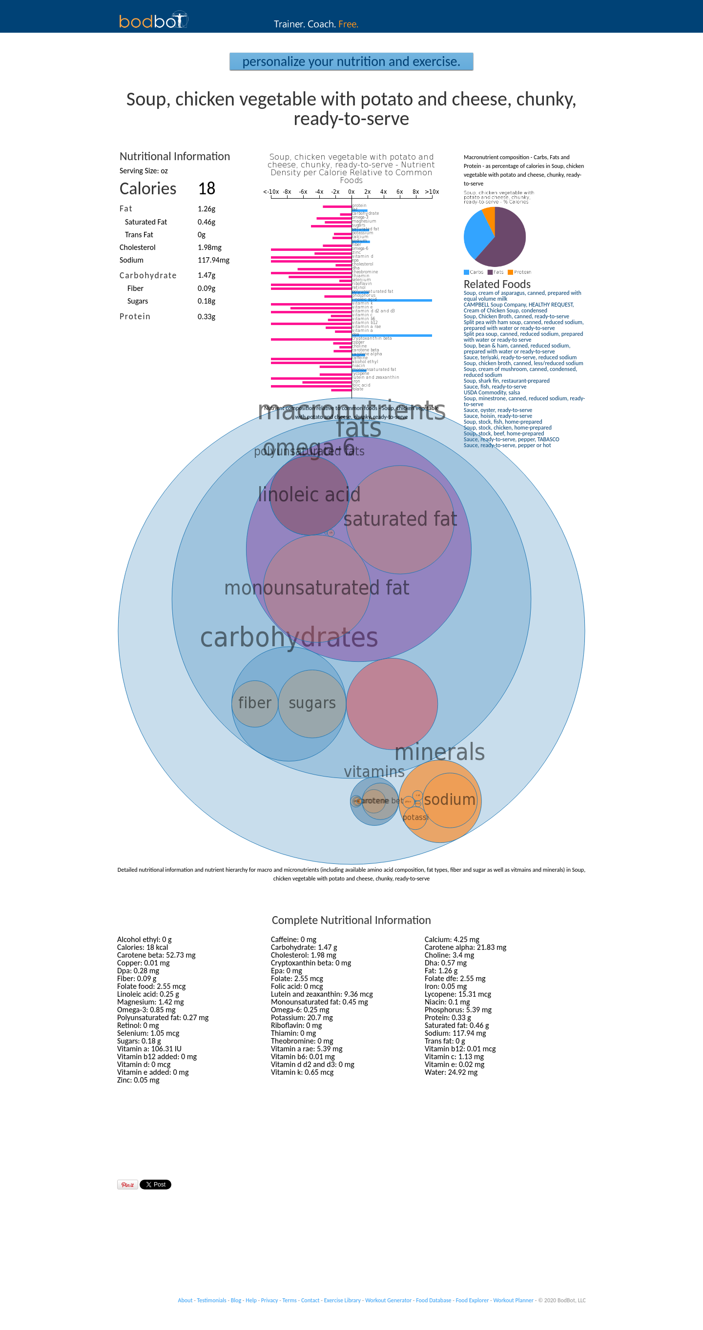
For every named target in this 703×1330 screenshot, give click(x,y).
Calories (148, 188)
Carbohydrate (148, 275)
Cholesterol (138, 247)
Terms (290, 1300)
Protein (135, 316)
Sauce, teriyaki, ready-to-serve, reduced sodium (520, 357)
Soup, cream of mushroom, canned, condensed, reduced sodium (520, 372)
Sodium (132, 260)
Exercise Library (342, 1300)
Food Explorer (472, 1300)
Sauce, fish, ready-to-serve (495, 386)
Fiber (135, 288)
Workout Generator (388, 1300)
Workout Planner (513, 1300)
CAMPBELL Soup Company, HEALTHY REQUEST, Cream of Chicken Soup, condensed (519, 307)
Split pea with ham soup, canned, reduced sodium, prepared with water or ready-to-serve (524, 325)
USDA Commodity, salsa (492, 392)
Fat (126, 208)
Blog (236, 1300)
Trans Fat (139, 234)
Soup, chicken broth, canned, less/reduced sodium (523, 363)
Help (251, 1300)
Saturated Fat (146, 221)
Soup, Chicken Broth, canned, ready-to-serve (516, 316)
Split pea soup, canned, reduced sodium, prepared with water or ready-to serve (523, 336)
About (185, 1300)
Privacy (269, 1300)
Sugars (137, 301)
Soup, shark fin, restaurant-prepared (507, 380)
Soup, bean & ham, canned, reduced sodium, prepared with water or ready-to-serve (517, 348)
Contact (310, 1300)
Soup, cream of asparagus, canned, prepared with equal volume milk (522, 295)
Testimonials (212, 1300)
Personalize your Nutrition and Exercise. (351, 61)
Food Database (433, 1300)
